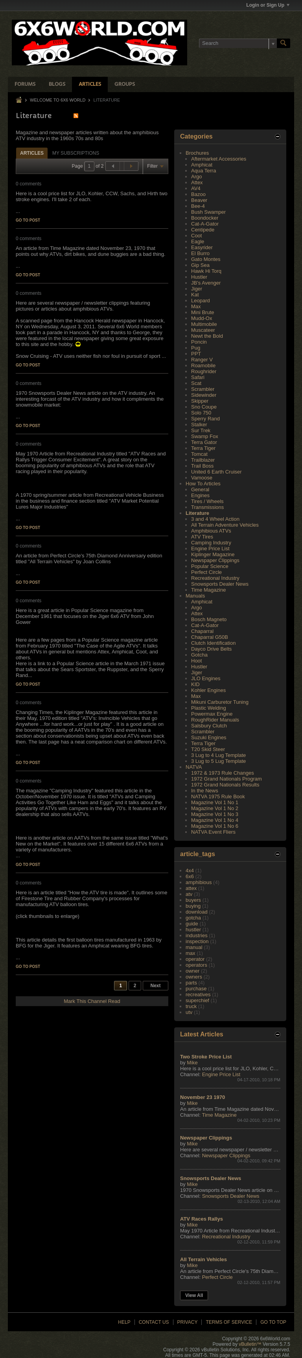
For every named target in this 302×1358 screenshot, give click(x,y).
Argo (196, 176)
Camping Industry (211, 543)
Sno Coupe (204, 407)
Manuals (195, 596)
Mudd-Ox (201, 318)
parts (191, 983)
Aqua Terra (203, 171)
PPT (196, 354)
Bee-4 (198, 206)
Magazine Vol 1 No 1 (214, 802)
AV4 (196, 188)
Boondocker (204, 218)
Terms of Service (229, 1322)
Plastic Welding (208, 708)
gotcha (193, 918)
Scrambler (202, 389)
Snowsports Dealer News (220, 584)
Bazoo (198, 194)
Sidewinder (203, 395)
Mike (192, 1063)
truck (191, 1006)
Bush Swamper (208, 212)
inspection (197, 941)
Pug (195, 348)
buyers (193, 900)
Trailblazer (203, 460)
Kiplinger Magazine (213, 554)
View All (194, 1295)
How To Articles (203, 484)
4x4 (190, 870)
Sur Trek (200, 430)
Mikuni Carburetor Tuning (220, 702)
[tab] (32, 153)
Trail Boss (202, 466)
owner (192, 971)
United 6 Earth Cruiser (216, 472)
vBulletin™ (250, 1344)
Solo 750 (201, 413)
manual (194, 947)
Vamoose (201, 478)
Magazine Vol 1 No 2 (214, 808)
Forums (25, 84)
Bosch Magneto (208, 619)
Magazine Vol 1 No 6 (214, 826)
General (200, 489)
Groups (124, 84)
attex (191, 888)
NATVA (194, 767)
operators (196, 965)
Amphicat (201, 165)
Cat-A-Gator (205, 224)
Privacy (187, 1322)
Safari (197, 377)
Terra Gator (204, 442)
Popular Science (209, 566)
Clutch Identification (213, 643)
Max (196, 306)
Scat (196, 383)
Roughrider (203, 371)
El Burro (200, 253)
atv (189, 894)
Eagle (197, 241)
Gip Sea (200, 265)
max (190, 953)
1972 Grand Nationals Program (226, 779)
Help (124, 1322)
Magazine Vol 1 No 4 (214, 820)
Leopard (200, 300)
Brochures (197, 153)
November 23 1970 (202, 1097)
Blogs (57, 84)
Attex (197, 182)
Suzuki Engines (208, 737)
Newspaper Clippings (215, 560)
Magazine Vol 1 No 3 (214, 814)
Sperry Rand (205, 419)
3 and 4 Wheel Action (215, 519)
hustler (193, 929)
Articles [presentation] (32, 153)
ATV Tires (202, 537)
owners (194, 977)
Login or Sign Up (267, 5)
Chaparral (202, 631)
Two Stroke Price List (206, 1057)
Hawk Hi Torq (206, 271)
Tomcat (199, 454)
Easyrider (202, 247)
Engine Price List (210, 548)
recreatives (198, 994)
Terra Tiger (203, 448)
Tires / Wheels (207, 501)
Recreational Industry (215, 578)
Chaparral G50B (209, 637)
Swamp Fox (204, 436)
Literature (197, 513)
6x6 (190, 876)
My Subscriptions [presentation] (75, 153)
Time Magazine (208, 590)
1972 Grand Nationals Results (225, 785)
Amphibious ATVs (211, 531)
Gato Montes (205, 259)
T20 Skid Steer (208, 749)
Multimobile (204, 324)
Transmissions (207, 507)
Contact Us (154, 1322)
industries (197, 935)
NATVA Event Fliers (213, 832)
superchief (197, 1000)
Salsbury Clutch (209, 726)
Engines (200, 495)
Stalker (199, 424)
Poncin (199, 342)
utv (189, 1012)
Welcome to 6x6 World (57, 100)
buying (193, 906)
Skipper (199, 401)
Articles (90, 84)
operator (195, 959)
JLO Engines (205, 678)
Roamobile (203, 365)
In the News (204, 791)
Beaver (199, 200)
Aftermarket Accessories (218, 159)
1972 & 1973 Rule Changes (222, 773)
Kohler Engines (208, 690)
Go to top (273, 1322)
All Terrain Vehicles (203, 1259)
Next (155, 985)
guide (192, 924)
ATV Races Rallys (201, 1219)
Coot (196, 236)
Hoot (196, 661)
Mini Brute (202, 312)
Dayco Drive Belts (211, 649)
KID (195, 684)
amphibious (199, 882)
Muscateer (203, 330)
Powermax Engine (212, 714)
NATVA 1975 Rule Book (218, 796)
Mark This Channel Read (92, 1001)
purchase (196, 989)
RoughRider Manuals (215, 720)
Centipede (202, 230)
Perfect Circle (206, 572)
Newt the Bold (207, 336)
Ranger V (202, 360)
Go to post (28, 220)
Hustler (199, 277)
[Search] (238, 43)
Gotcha (199, 655)
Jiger (196, 289)
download (197, 912)
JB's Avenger (206, 283)
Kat (195, 295)
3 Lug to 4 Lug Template (218, 755)
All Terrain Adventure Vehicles (225, 525)
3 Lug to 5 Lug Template (218, 761)
